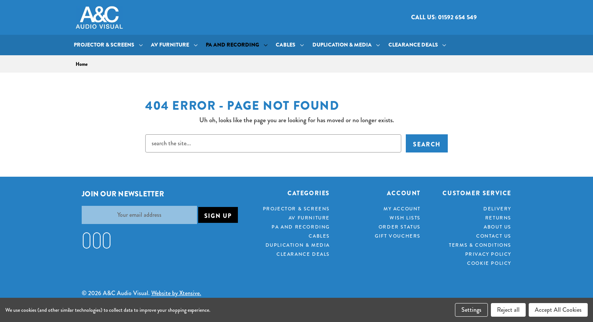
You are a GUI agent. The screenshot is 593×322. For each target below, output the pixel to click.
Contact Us (493, 236)
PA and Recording (236, 45)
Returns (498, 217)
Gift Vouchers (398, 236)
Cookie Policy (489, 263)
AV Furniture (174, 45)
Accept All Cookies (558, 309)
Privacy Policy (488, 254)
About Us (497, 226)
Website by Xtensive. (176, 293)
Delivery (497, 208)
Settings (471, 309)
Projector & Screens (108, 45)
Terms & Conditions (480, 245)
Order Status (400, 226)
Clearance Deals (417, 45)
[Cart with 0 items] (511, 17)
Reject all (508, 309)
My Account (402, 208)
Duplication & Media (346, 45)
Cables (290, 45)
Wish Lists (405, 217)
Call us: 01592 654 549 (444, 17)
